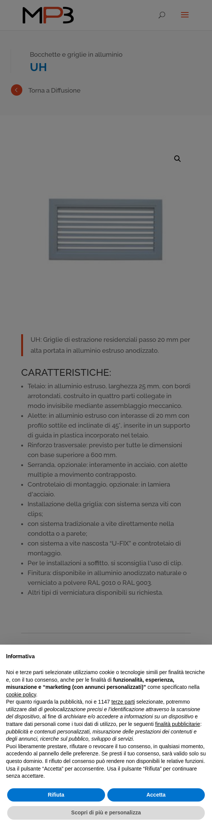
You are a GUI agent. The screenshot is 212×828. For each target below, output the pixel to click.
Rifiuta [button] (56, 795)
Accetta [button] (156, 795)
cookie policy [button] (21, 695)
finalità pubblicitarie (177, 724)
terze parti (123, 702)
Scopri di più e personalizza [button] (106, 812)
